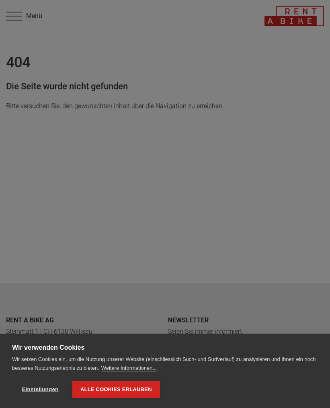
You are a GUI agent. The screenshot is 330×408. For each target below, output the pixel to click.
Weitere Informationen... (129, 368)
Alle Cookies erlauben (116, 389)
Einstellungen (40, 389)
